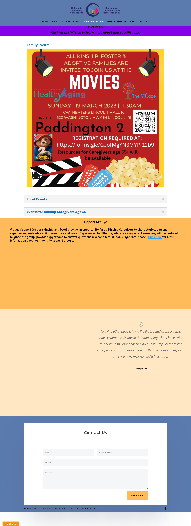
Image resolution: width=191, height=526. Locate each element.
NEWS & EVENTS (92, 21)
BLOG (132, 21)
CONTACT (144, 21)
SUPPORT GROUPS (116, 21)
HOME (45, 21)
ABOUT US (57, 21)
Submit (137, 495)
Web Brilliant (89, 508)
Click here (155, 237)
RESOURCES (72, 21)
